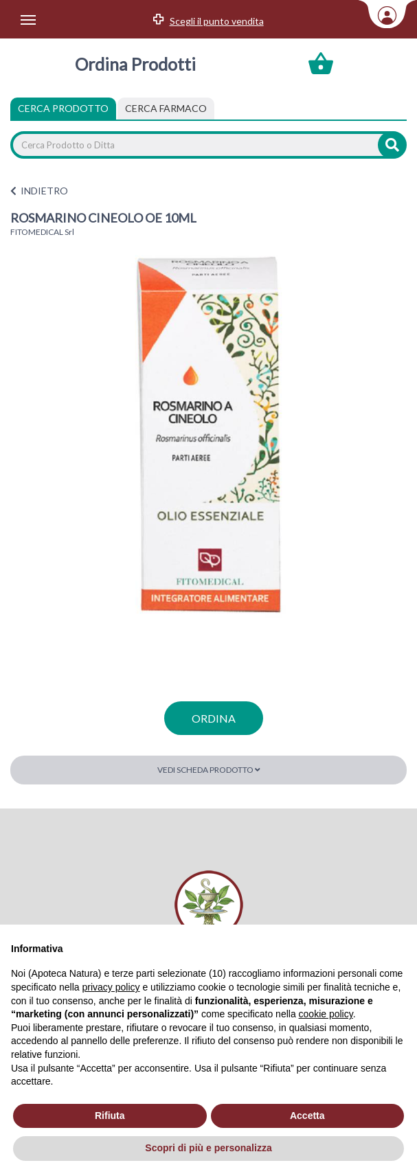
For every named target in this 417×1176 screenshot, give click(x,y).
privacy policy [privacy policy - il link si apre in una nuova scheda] (111, 987)
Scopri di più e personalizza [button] (208, 1147)
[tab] (165, 109)
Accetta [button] (307, 1115)
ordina (214, 718)
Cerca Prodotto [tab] (63, 108)
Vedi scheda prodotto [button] (208, 770)
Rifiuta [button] (110, 1115)
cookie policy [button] (326, 1013)
